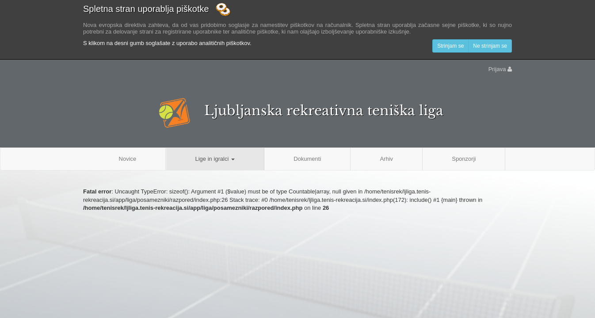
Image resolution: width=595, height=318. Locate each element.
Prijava (500, 69)
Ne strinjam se (490, 46)
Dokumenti (307, 158)
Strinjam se (450, 46)
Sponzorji (464, 158)
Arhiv (386, 158)
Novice (128, 158)
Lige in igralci (215, 158)
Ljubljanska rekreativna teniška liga (323, 110)
